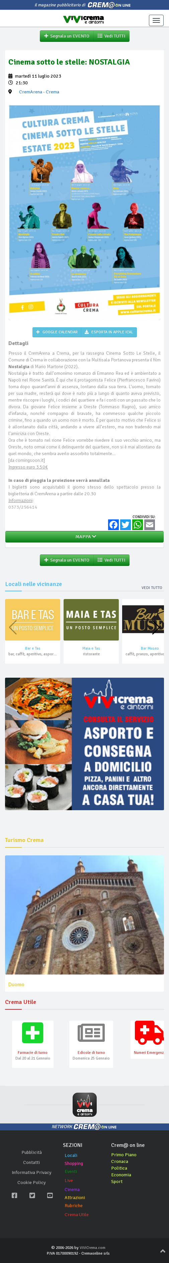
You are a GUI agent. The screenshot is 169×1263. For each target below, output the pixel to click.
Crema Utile (77, 1214)
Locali (71, 1155)
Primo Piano (124, 1155)
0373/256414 (22, 507)
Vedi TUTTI (111, 36)
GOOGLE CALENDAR (57, 332)
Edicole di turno (91, 1052)
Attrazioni (75, 1197)
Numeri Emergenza (150, 1052)
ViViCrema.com (92, 1247)
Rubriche (74, 1205)
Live (69, 1180)
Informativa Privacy (32, 1172)
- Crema (39, 92)
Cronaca (119, 1161)
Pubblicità (31, 1152)
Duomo (16, 984)
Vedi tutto (152, 587)
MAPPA (84, 536)
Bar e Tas (32, 648)
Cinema (72, 1189)
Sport (116, 1181)
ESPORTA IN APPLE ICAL (109, 332)
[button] (156, 627)
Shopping (74, 1163)
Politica (119, 1168)
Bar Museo (150, 648)
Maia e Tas (91, 648)
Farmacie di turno (33, 1052)
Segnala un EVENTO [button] (66, 36)
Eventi (71, 1171)
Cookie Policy (31, 1182)
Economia (121, 1175)
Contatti (31, 1162)
